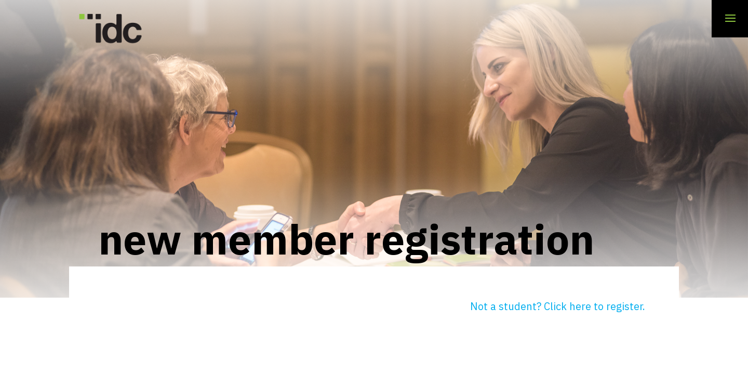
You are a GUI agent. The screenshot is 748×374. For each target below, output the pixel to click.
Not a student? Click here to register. (557, 306)
